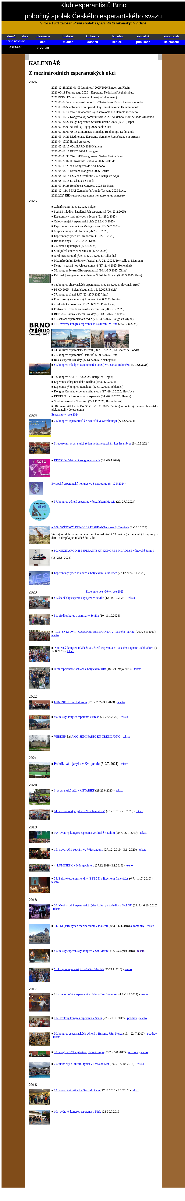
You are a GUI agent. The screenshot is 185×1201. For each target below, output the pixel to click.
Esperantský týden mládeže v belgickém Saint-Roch (85, 573)
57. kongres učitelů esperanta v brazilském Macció (85, 501)
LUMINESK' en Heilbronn (70, 702)
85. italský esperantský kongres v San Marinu (81, 950)
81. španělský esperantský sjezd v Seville (79, 597)
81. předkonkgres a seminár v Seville (76, 615)
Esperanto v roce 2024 (65, 414)
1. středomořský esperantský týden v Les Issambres (86, 994)
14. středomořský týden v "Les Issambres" (79, 811)
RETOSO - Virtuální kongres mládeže (77, 460)
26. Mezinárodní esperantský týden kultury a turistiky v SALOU (93, 905)
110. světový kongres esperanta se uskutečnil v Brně (85, 323)
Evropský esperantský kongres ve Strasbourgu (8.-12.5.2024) (88, 483)
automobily (137, 925)
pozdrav (132, 1018)
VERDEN (60, 736)
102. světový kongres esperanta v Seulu (78, 1018)
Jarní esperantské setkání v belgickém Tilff (80, 669)
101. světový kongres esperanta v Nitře (77, 1111)
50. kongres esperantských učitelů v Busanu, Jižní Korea (88, 1033)
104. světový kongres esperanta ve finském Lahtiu (84, 832)
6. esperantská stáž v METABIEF (74, 790)
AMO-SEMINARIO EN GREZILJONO (95, 736)
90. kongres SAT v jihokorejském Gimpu (79, 1052)
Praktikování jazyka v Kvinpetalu (77, 764)
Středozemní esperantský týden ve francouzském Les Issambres (92, 443)
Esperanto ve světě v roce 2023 (104, 591)
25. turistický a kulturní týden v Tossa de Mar (81, 1063)
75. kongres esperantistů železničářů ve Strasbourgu (85, 420)
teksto (131, 597)
